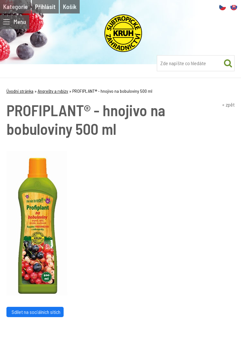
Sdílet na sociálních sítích (35, 312)
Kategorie (15, 6)
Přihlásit (45, 6)
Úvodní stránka (19, 91)
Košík (69, 6)
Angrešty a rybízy (53, 91)
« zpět (228, 104)
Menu (14, 21)
